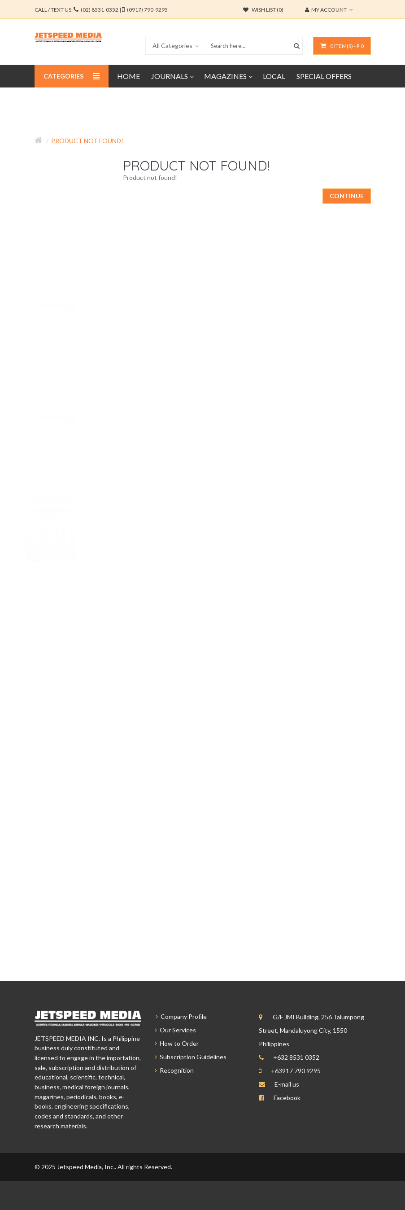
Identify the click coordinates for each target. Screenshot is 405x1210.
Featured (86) (57, 181)
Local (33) (51, 200)
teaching (70, 718)
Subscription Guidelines (186, 1057)
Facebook (287, 1097)
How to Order (173, 1043)
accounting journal (67, 893)
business (50, 702)
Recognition (170, 1070)
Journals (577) (57, 238)
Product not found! (87, 140)
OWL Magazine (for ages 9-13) (71, 359)
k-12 (82, 702)
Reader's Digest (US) (62, 466)
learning (51, 942)
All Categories (172, 45)
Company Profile (177, 1016)
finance (88, 751)
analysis (53, 752)
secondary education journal (66, 789)
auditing (91, 942)
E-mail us (286, 1084)
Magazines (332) (60, 219)
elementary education (63, 810)
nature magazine (59, 735)
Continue (347, 196)
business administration (65, 843)
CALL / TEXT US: (101, 9)
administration (61, 909)
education (56, 768)
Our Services (171, 1030)
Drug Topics (51, 567)
